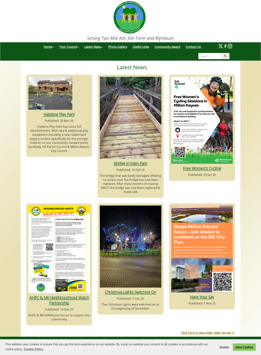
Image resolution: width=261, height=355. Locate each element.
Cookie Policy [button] (33, 349)
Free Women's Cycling (202, 168)
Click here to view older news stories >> (208, 333)
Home (49, 47)
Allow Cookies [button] (244, 347)
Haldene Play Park (59, 114)
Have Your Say (202, 296)
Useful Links (141, 47)
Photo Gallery (117, 47)
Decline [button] (224, 347)
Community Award (167, 47)
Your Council (69, 47)
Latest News (93, 47)
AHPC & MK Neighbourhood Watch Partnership (59, 300)
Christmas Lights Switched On (130, 292)
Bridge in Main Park (130, 163)
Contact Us (193, 47)
